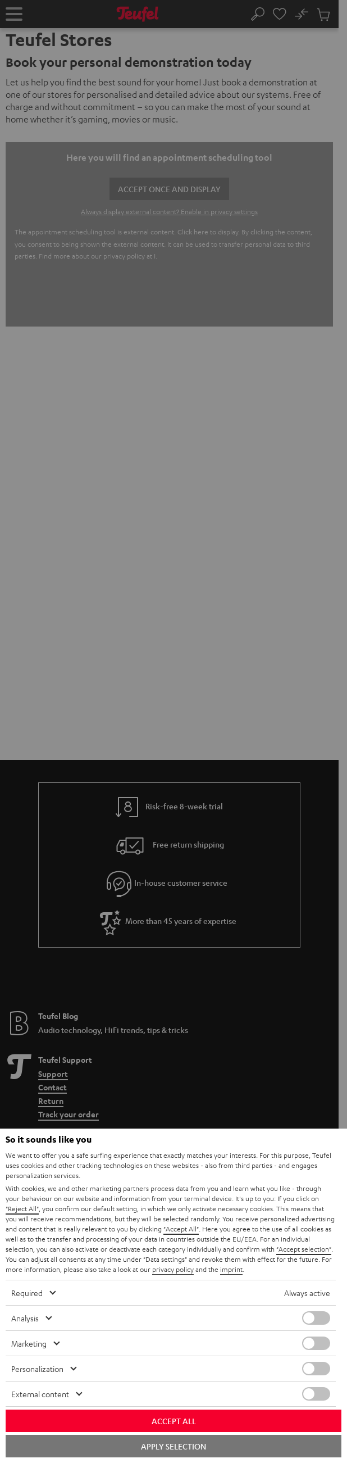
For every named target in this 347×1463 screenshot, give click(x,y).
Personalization (37, 1369)
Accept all (174, 1421)
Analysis (25, 1318)
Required (27, 1293)
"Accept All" (181, 1228)
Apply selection (173, 1446)
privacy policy (173, 1269)
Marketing (29, 1343)
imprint (231, 1269)
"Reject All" (22, 1208)
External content (40, 1394)
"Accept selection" (303, 1248)
